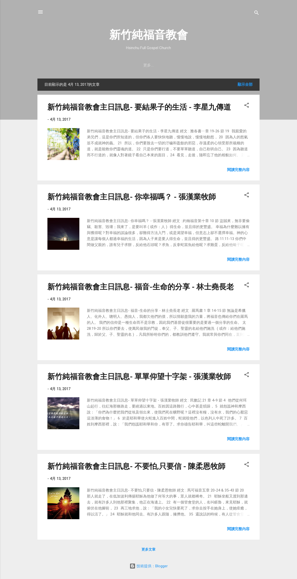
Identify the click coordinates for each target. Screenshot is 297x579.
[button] (247, 106)
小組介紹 (227, 65)
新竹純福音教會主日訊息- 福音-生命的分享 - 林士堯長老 (140, 286)
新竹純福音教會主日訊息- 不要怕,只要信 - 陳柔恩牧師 (136, 466)
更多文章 (148, 549)
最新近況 (154, 65)
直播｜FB (179, 65)
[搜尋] (257, 13)
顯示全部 (245, 84)
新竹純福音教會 (148, 34)
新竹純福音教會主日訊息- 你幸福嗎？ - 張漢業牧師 (131, 196)
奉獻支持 (203, 65)
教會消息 (130, 65)
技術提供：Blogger (149, 566)
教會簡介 (70, 65)
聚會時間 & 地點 (100, 65)
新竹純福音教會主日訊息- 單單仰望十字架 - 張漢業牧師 (139, 376)
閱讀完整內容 (238, 169)
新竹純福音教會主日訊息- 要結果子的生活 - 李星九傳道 (139, 107)
